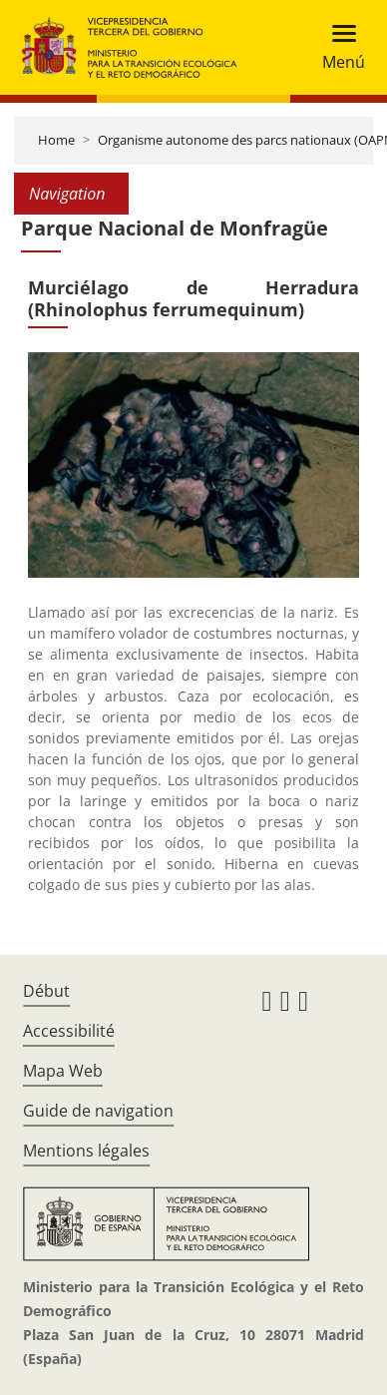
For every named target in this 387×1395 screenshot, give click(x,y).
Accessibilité (69, 1031)
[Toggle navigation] (337, 47)
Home (56, 140)
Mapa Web (63, 1071)
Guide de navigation (98, 1111)
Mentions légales (86, 1151)
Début (46, 991)
